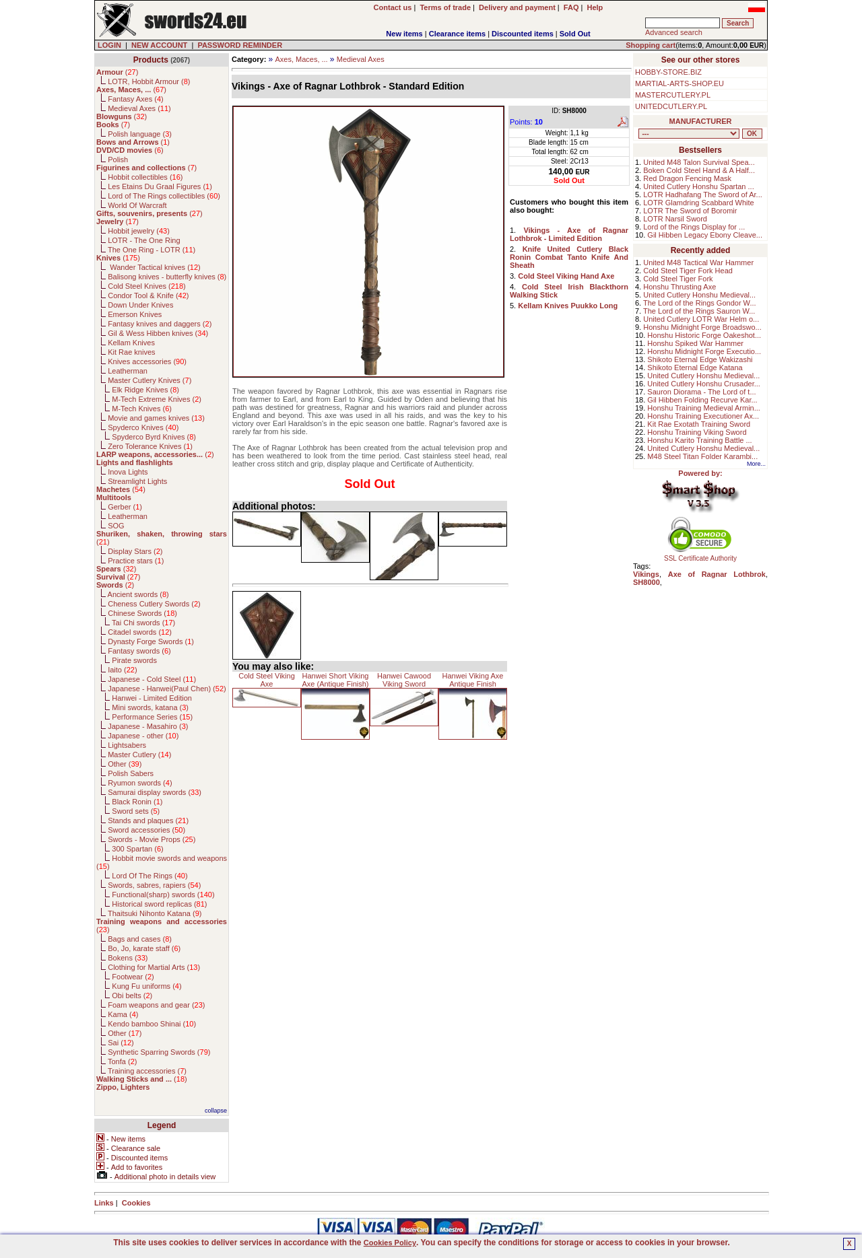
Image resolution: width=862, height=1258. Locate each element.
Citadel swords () (140, 632)
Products (150, 60)
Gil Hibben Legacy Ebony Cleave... (704, 235)
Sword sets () (136, 811)
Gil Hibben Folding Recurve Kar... (702, 400)
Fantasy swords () (139, 651)
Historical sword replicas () (159, 904)
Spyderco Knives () (143, 427)
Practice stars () (136, 561)
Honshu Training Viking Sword (696, 432)
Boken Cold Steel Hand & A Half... (699, 170)
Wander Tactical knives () (154, 267)
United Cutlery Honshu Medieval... (699, 295)
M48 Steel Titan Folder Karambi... (702, 456)
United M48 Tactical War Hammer (698, 262)
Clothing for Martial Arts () (154, 967)
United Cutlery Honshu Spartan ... (698, 186)
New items (404, 34)
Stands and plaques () (148, 820)
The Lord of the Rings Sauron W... (699, 311)
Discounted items (523, 34)
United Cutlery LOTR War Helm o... (701, 319)
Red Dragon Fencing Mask (687, 178)
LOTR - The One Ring (144, 240)
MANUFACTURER (700, 121)
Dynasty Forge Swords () (151, 641)
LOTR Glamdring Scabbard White (698, 203)
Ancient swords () (138, 594)
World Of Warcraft (137, 205)
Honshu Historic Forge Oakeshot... (704, 335)
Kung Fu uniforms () (146, 986)
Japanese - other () (143, 736)
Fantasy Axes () (136, 99)
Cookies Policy (390, 1242)
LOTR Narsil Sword (675, 219)
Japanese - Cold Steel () (152, 679)
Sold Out (575, 34)
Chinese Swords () (142, 613)
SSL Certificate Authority (701, 555)
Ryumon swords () (140, 783)
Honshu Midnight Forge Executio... (704, 351)
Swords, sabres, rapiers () (154, 885)
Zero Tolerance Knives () (150, 446)
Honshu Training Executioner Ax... (703, 416)
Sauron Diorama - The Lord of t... (701, 392)
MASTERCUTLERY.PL (672, 95)
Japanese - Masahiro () (148, 726)
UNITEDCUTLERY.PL (671, 106)
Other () (124, 764)
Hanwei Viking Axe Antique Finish (473, 680)
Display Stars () (135, 551)
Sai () (121, 1043)
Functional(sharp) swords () (163, 894)
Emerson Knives (135, 314)
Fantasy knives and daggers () (159, 324)
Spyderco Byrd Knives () (154, 437)
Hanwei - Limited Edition (152, 698)
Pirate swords (134, 660)
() (117, 72)
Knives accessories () (147, 361)
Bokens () (127, 958)
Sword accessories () (146, 830)
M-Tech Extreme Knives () (156, 399)
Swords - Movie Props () (151, 839)
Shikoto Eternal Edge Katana (694, 367)
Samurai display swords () (154, 792)
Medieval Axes (361, 59)
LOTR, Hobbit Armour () (149, 81)
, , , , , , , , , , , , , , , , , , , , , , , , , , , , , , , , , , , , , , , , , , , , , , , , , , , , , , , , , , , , (688, 134)
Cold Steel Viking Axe (266, 680)
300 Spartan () (137, 849)
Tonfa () (122, 1061)
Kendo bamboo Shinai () (152, 1024)
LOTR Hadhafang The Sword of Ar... (702, 194)
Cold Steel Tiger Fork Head (688, 271)
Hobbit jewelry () (139, 231)
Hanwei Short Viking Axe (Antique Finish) (335, 680)
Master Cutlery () (139, 754)
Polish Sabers (131, 773)
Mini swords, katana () (150, 707)
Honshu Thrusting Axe (679, 287)
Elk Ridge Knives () (145, 390)
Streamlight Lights (137, 481)
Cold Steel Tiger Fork (677, 279)
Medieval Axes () (139, 108)
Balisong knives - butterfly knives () (167, 277)
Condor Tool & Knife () (148, 295)
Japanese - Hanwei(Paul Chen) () (167, 689)
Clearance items (457, 34)
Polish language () (140, 134)
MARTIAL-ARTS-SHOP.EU (679, 83)
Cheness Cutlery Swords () (154, 604)
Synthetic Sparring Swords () (159, 1052)
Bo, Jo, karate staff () (144, 948)
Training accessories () (147, 1071)
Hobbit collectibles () (145, 177)
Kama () (123, 1014)
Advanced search (673, 32)
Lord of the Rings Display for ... (694, 227)
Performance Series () (152, 717)
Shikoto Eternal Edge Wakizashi (699, 359)
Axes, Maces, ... (301, 59)
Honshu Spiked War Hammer (695, 343)
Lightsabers (127, 745)
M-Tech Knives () (142, 409)
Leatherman (127, 371)
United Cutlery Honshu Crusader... (703, 384)
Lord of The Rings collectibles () (164, 196)
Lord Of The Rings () (149, 876)
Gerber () (125, 507)
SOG (116, 526)
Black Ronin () (137, 802)
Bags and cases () (140, 939)
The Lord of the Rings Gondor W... (699, 303)
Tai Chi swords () (143, 623)
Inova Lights (127, 472)
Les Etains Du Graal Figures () (160, 186)
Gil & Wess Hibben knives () (158, 333)
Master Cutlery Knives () (149, 380)
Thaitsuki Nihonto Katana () (154, 913)
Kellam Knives (131, 343)
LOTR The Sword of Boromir (690, 211)
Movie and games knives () (156, 418)
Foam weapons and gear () (156, 1005)
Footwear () (133, 977)
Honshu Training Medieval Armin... (703, 408)
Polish (118, 159)
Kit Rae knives (131, 352)
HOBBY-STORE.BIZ (668, 72)
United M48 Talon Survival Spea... (699, 162)
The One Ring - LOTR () (151, 250)
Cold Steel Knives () (147, 286)
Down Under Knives (140, 305)
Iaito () (122, 670)
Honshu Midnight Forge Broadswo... (702, 327)
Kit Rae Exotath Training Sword (698, 424)
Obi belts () (132, 995)
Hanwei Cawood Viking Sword (404, 680)
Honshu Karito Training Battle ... (699, 440)
